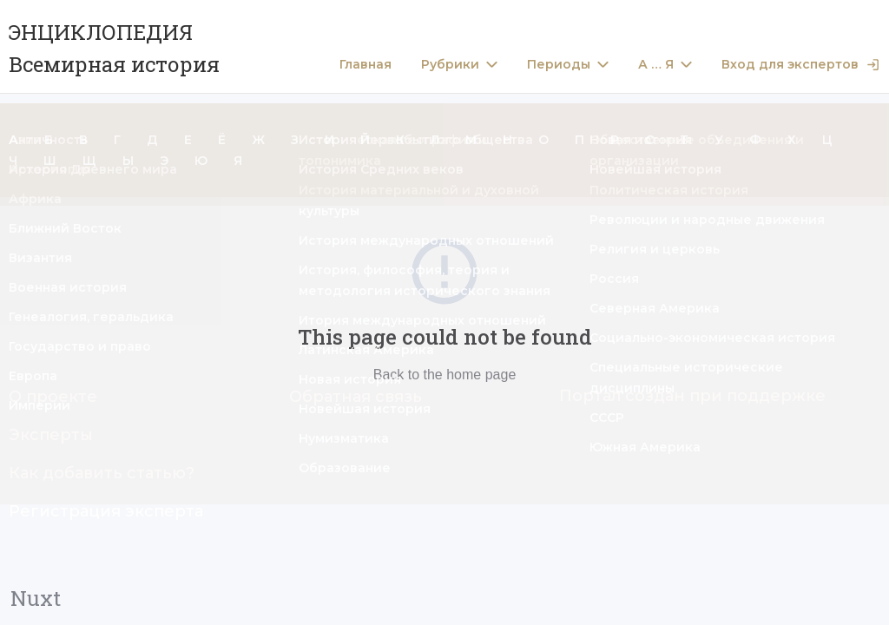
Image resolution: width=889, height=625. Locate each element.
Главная (365, 64)
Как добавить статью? (101, 473)
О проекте (53, 396)
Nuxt (35, 598)
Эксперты (51, 434)
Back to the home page (445, 374)
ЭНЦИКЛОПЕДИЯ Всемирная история (114, 48)
